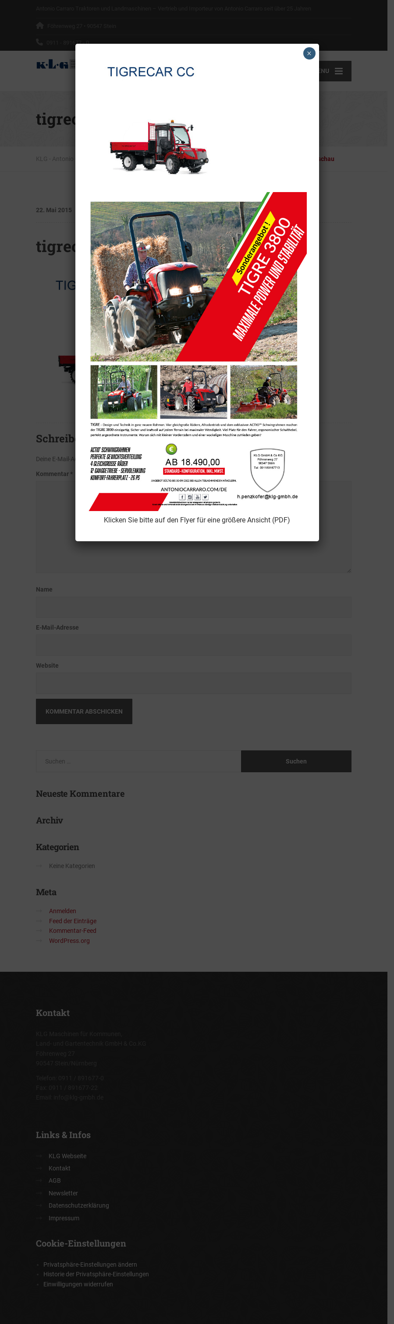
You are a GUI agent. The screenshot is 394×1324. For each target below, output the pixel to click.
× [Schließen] (309, 53)
